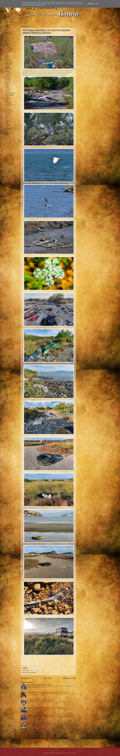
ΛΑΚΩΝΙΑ (7, 85)
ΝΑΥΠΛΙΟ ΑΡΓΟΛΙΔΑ (10, 93)
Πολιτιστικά (7, 108)
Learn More (90, 3)
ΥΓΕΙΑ (6, 126)
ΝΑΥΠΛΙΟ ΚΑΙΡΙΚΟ (9, 95)
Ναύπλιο (7, 91)
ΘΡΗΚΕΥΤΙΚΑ (8, 60)
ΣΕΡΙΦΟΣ (7, 114)
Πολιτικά (7, 106)
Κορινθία (7, 81)
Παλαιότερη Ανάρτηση (69, 678)
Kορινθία (7, 134)
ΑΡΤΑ (6, 46)
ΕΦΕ (6, 58)
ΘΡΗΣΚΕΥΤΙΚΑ (8, 61)
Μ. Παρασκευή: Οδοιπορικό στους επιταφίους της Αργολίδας (40, 700)
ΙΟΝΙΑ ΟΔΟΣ (8, 67)
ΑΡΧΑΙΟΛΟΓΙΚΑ (9, 48)
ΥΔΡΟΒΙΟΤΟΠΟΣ (9, 128)
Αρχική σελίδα (47, 678)
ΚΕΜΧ (6, 75)
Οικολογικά (34, 672)
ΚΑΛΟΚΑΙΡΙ (8, 73)
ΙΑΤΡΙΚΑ (7, 65)
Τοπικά (6, 122)
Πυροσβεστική (8, 112)
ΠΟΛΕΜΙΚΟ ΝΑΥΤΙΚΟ (10, 105)
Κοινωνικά (7, 79)
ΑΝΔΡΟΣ (7, 36)
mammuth (66, 753)
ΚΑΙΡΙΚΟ (7, 71)
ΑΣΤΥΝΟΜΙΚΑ (8, 50)
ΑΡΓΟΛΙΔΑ (28, 672)
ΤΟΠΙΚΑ (7, 120)
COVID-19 (7, 130)
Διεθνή (6, 56)
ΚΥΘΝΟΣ (7, 83)
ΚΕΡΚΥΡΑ (7, 77)
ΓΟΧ (6, 54)
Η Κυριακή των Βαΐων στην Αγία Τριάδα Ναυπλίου (38, 723)
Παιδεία (7, 101)
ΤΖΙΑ (6, 118)
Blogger (74, 753)
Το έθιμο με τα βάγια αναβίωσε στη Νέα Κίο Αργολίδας (39, 684)
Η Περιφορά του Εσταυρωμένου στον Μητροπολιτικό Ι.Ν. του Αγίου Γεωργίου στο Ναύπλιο (47, 707)
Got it (97, 3)
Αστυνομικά (7, 52)
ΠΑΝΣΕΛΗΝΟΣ (8, 103)
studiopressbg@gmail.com (11, 21)
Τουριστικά (7, 124)
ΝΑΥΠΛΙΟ (7, 89)
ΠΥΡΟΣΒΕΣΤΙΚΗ (9, 110)
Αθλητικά (7, 34)
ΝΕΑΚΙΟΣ (7, 97)
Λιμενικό (7, 87)
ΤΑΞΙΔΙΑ (7, 116)
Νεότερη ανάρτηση (26, 678)
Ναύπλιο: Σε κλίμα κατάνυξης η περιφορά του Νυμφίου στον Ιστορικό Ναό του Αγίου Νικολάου (47, 692)
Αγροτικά (7, 30)
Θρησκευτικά (8, 63)
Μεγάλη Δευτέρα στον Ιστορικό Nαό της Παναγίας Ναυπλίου (40, 715)
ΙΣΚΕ (6, 69)
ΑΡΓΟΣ (7, 42)
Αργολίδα (7, 40)
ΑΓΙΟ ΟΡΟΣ (8, 28)
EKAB (6, 132)
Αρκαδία (7, 44)
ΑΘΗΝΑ (7, 32)
